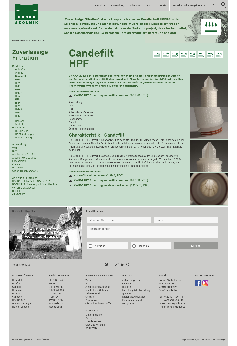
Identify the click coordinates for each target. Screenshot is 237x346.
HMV (17, 79)
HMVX (18, 112)
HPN (17, 99)
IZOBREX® (55, 293)
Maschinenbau (93, 321)
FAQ (148, 5)
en (214, 4)
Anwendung (117, 5)
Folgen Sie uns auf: (205, 275)
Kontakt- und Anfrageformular (189, 5)
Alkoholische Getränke (24, 154)
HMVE (18, 115)
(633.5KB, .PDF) (111, 185)
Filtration (24, 40)
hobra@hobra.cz (176, 303)
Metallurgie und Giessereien (94, 316)
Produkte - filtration (23, 275)
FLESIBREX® (56, 280)
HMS (17, 86)
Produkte (100, 5)
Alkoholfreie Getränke (24, 157)
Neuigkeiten (128, 303)
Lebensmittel (19, 161)
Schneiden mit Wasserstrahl (56, 305)
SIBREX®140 (56, 286)
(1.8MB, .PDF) (98, 175)
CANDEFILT (18, 194)
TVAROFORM (56, 300)
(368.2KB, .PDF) (111, 95)
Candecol (20, 127)
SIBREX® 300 (56, 290)
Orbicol (19, 124)
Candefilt (35, 40)
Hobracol (20, 121)
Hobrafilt (20, 69)
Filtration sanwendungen (99, 275)
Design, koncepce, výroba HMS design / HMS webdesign (203, 339)
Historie (126, 286)
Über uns (135, 5)
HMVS (18, 109)
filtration (100, 246)
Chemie (16, 164)
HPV (17, 82)
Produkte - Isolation (59, 275)
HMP (17, 89)
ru (214, 7)
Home (15, 40)
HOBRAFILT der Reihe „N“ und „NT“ (31, 181)
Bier (14, 151)
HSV (17, 106)
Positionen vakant (132, 300)
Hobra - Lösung (23, 137)
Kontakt (161, 5)
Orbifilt (19, 72)
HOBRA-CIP (21, 130)
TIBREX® (54, 283)
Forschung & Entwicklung (136, 290)
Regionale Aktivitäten (134, 296)
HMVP (18, 92)
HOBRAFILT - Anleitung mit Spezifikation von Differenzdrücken (34, 186)
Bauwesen (91, 328)
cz (214, 1)
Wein (15, 147)
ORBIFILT (17, 191)
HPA (17, 96)
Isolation (144, 246)
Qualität (126, 293)
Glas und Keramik (95, 324)
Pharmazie (18, 167)
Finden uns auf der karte (172, 306)
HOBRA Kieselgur (24, 134)
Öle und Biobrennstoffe (25, 170)
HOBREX (53, 296)
